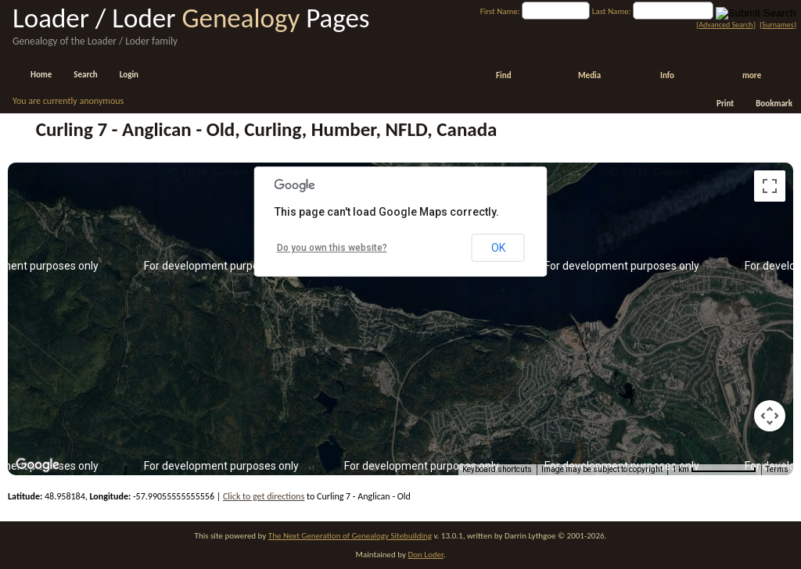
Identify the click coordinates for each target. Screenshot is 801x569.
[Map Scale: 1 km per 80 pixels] (714, 469)
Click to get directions (263, 496)
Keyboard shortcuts (497, 469)
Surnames (777, 25)
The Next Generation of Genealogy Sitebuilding (350, 536)
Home (41, 75)
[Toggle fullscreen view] (769, 186)
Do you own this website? (332, 247)
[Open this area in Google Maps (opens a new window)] (37, 465)
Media (589, 75)
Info (667, 75)
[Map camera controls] (769, 415)
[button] (400, 309)
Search (85, 75)
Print (725, 103)
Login (129, 75)
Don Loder (425, 554)
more (751, 75)
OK (498, 248)
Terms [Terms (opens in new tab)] (777, 469)
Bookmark (774, 103)
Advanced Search (726, 25)
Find (504, 75)
